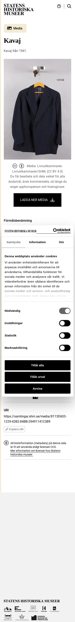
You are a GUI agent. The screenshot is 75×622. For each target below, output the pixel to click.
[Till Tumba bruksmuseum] (21, 617)
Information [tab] (37, 242)
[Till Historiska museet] (44, 608)
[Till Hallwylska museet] (33, 608)
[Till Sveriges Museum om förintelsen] (39, 617)
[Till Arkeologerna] (8, 608)
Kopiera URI (14, 429)
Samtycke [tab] (13, 242)
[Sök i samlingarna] (69, 6)
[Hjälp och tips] (59, 6)
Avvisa (37, 388)
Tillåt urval (37, 376)
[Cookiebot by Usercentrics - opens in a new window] (53, 231)
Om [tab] (61, 242)
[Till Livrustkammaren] (54, 608)
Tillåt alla (37, 365)
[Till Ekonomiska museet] (20, 608)
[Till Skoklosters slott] (8, 617)
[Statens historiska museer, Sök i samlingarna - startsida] (19, 9)
